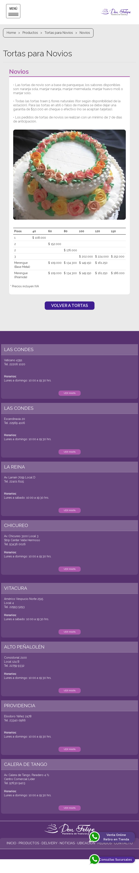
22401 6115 (16, 481)
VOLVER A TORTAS (69, 305)
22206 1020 (17, 364)
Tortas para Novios (59, 33)
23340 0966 (17, 720)
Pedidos (104, 843)
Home (11, 33)
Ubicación (86, 843)
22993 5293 (17, 607)
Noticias (67, 843)
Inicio (11, 843)
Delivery (49, 843)
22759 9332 (16, 665)
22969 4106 (17, 423)
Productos (30, 33)
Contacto (123, 843)
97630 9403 (17, 783)
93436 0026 (17, 544)
